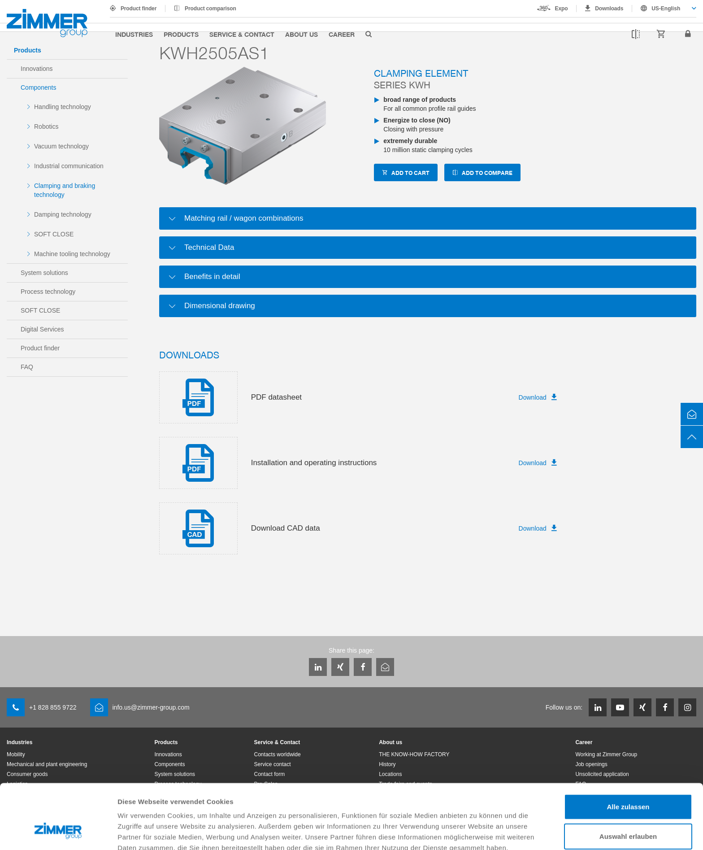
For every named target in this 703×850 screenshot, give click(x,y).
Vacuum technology (61, 146)
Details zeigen (476, 832)
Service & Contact (241, 34)
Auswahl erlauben (628, 781)
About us (301, 34)
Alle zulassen (628, 751)
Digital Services (42, 329)
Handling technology (62, 106)
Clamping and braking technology (64, 190)
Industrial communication (69, 166)
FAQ (27, 367)
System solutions (44, 272)
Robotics (46, 126)
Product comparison (210, 8)
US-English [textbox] (665, 8)
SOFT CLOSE (54, 234)
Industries (134, 34)
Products (181, 34)
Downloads (609, 8)
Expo (561, 8)
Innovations (37, 68)
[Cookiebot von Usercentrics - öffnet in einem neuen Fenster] (58, 832)
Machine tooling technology (72, 253)
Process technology (48, 291)
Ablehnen (628, 810)
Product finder (138, 8)
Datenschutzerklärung (155, 803)
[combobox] (664, 8)
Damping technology (62, 214)
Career (342, 34)
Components (38, 87)
